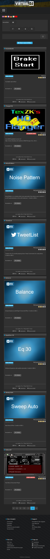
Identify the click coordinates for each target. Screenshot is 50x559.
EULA (8, 549)
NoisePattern (10, 163)
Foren (33, 529)
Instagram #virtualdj (38, 545)
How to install (32, 101)
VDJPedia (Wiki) (36, 527)
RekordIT (9, 450)
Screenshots (10, 529)
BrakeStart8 (9, 48)
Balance (8, 278)
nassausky (43, 477)
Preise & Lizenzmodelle (13, 527)
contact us (10, 544)
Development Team (40, 190)
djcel (44, 75)
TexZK (44, 133)
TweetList (9, 220)
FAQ (33, 525)
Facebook (35, 542)
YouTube (35, 544)
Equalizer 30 (10, 335)
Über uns (9, 542)
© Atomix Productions (25, 557)
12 (32, 508)
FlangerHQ (9, 106)
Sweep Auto (9, 392)
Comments (22, 101)
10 (24, 508)
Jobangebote (10, 545)
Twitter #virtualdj (37, 547)
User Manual (35, 523)
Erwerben (9, 523)
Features (9, 525)
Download (10, 521)
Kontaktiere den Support (38, 521)
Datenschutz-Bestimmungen (15, 547)
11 (28, 508)
